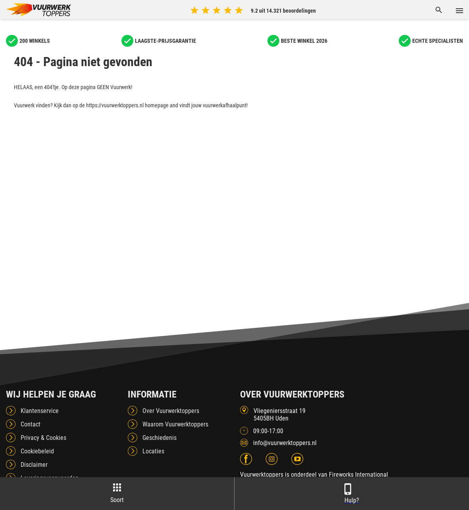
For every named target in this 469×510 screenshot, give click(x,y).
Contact (30, 424)
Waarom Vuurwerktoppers (175, 424)
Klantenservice (40, 411)
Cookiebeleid (37, 451)
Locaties (153, 451)
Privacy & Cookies (43, 437)
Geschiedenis (159, 437)
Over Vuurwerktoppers (170, 411)
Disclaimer (34, 464)
